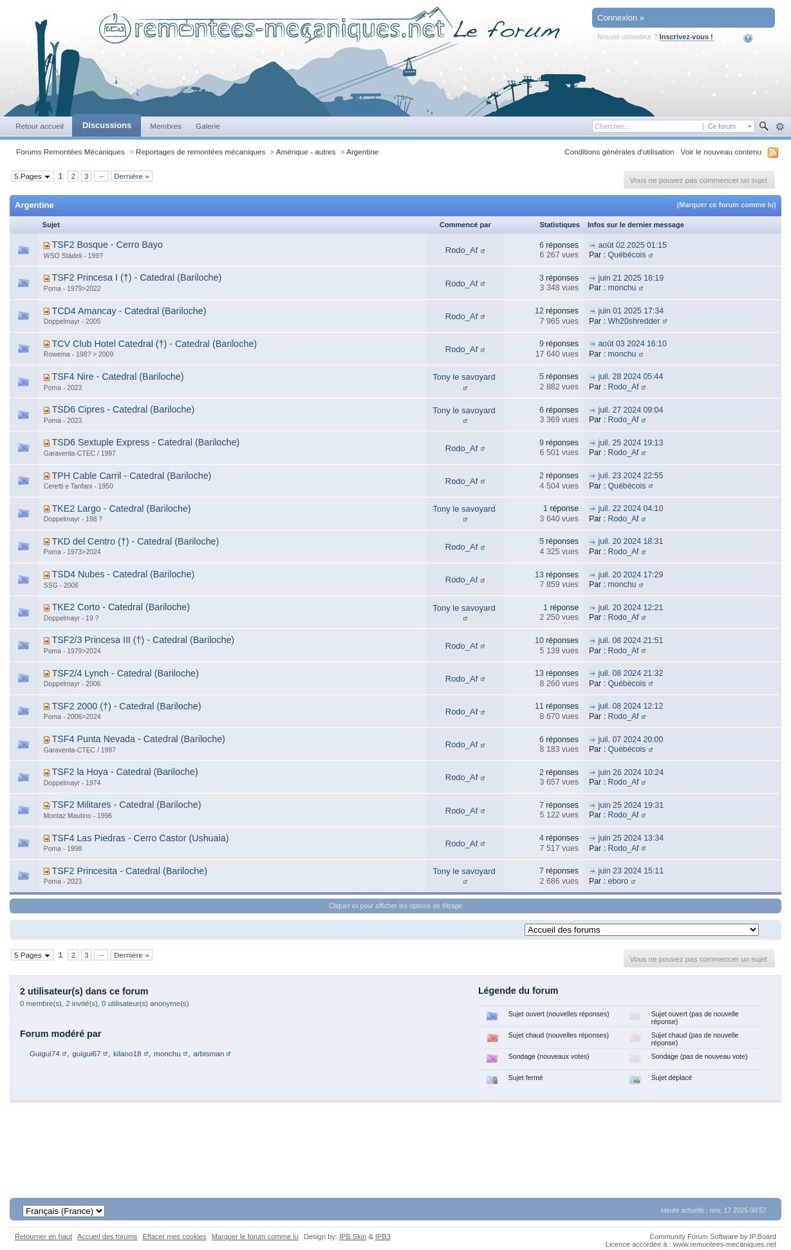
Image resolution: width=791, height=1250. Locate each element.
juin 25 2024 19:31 (631, 805)
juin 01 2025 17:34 (631, 310)
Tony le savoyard (464, 377)
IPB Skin (352, 1236)
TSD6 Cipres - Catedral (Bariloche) (122, 409)
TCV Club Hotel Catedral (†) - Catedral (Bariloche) (154, 344)
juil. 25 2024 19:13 (630, 442)
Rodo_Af (461, 250)
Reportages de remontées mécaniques (200, 151)
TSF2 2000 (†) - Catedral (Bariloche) (126, 706)
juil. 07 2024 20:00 (630, 739)
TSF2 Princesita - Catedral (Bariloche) (129, 871)
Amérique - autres (306, 151)
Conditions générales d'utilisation (619, 151)
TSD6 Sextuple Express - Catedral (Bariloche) (145, 442)
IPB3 (383, 1236)
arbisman (208, 1053)
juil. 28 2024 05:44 (630, 376)
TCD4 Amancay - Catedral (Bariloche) (128, 311)
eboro (618, 881)
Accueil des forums (107, 1236)
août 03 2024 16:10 (632, 343)
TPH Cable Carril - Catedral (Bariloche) (131, 476)
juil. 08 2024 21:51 (630, 640)
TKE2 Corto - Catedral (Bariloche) (120, 607)
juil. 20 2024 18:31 (630, 541)
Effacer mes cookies (174, 1236)
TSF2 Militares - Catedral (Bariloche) (126, 804)
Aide (756, 38)
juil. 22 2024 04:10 (630, 508)
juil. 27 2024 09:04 (630, 410)
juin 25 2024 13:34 (631, 838)
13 (539, 574)
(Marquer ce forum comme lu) (726, 205)
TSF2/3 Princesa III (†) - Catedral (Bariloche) (142, 640)
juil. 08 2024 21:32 (630, 673)
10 (539, 640)
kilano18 (127, 1053)
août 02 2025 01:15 (632, 245)
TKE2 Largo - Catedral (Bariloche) (121, 508)
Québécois (627, 254)
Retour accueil (39, 126)
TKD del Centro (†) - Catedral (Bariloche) (135, 541)
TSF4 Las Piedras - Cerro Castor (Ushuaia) (139, 838)
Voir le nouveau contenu (721, 151)
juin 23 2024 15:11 (631, 870)
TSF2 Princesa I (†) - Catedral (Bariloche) (136, 277)
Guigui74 (45, 1053)
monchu (622, 287)
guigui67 (86, 1053)
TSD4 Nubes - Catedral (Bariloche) (122, 574)
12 (539, 310)
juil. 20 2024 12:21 (630, 607)
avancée (780, 126)
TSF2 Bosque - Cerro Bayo (106, 244)
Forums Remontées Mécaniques (70, 151)
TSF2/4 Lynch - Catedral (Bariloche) (124, 673)
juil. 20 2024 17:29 (630, 574)
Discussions (106, 125)
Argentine (362, 151)
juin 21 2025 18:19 (631, 278)
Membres (165, 126)
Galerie (208, 126)
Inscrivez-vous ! (686, 37)
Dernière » (131, 176)
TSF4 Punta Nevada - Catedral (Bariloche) (138, 739)
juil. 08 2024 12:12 (630, 706)
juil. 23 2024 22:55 (630, 475)
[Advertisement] (396, 1141)
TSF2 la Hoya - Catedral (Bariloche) (124, 772)
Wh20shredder (634, 321)
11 (539, 706)
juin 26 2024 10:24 (631, 772)
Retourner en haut (43, 1236)
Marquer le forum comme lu (255, 1236)
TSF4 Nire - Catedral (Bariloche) (117, 376)
